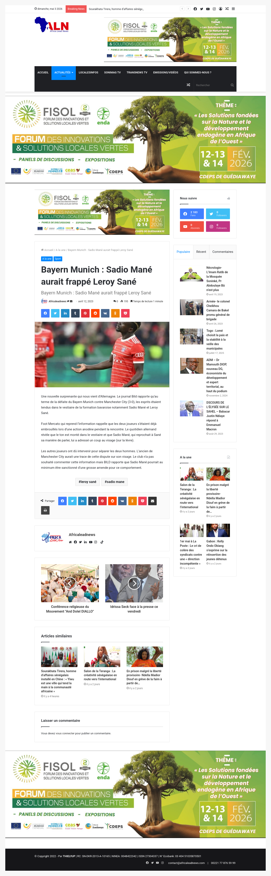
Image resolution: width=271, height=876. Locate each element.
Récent (201, 252)
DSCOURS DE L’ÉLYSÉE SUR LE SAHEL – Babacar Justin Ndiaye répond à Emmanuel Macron (218, 416)
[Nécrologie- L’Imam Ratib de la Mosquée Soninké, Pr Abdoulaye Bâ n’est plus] (191, 273)
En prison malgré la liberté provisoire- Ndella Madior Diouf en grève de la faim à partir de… (218, 498)
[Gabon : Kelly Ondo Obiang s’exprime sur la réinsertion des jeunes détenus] (218, 530)
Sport (58, 258)
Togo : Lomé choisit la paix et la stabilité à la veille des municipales (217, 339)
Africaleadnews (57, 301)
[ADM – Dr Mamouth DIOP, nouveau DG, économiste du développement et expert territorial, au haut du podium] (191, 366)
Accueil (42, 72)
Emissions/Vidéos (165, 72)
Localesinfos (88, 72)
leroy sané (88, 482)
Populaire (183, 252)
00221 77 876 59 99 (223, 863)
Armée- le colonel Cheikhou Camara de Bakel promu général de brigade (218, 310)
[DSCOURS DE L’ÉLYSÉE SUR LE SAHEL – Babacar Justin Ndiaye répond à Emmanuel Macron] (191, 408)
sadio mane (115, 482)
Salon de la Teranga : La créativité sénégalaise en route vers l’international (100, 675)
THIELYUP (69, 856)
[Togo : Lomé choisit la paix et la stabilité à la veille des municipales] (191, 336)
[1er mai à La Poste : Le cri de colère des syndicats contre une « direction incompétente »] (191, 530)
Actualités (62, 72)
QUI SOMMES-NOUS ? (197, 72)
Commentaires (222, 252)
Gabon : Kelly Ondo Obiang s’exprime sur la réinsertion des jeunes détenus (216, 550)
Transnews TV (137, 72)
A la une (60, 250)
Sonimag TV (112, 72)
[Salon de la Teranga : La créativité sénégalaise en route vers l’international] (102, 657)
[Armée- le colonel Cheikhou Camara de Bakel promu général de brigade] (191, 307)
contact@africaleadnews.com (186, 863)
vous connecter (65, 733)
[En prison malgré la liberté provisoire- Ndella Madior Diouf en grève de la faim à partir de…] (145, 657)
